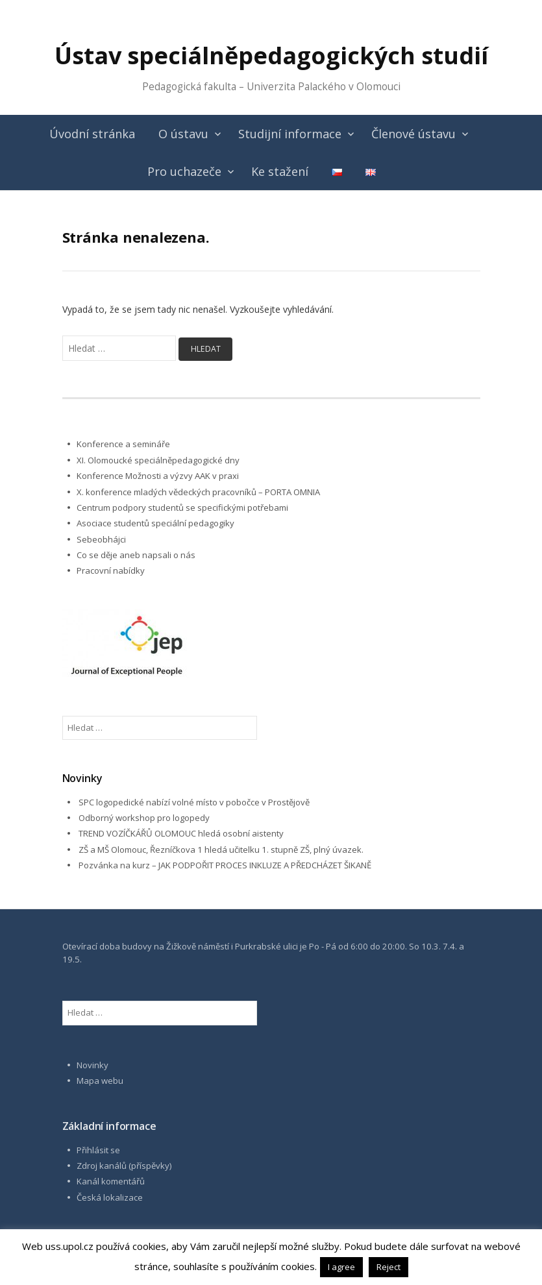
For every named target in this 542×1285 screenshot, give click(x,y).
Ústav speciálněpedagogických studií (271, 55)
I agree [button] (341, 1267)
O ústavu (183, 133)
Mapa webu (100, 1080)
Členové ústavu (413, 133)
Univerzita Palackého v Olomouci (323, 86)
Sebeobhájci (101, 539)
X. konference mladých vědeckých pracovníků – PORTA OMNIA (198, 492)
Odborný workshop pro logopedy (144, 818)
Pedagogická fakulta (189, 86)
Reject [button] (388, 1267)
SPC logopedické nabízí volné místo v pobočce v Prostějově (194, 802)
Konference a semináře (123, 444)
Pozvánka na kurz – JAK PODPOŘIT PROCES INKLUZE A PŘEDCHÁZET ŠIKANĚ (225, 865)
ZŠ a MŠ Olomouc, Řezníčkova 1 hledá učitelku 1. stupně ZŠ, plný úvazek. (221, 849)
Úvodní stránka (92, 133)
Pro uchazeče (184, 171)
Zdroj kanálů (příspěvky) (124, 1165)
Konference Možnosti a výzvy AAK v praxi (158, 476)
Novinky (92, 1065)
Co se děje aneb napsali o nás (136, 555)
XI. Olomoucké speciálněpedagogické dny (158, 460)
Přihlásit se (98, 1150)
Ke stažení (279, 171)
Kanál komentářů (111, 1181)
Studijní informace (289, 133)
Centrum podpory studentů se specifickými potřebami (182, 507)
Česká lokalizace (110, 1197)
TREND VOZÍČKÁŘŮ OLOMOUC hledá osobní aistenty (181, 833)
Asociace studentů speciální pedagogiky (155, 523)
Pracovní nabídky (111, 570)
